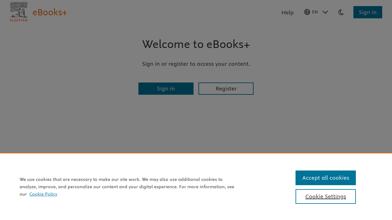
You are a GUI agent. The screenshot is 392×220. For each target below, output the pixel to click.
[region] (196, 186)
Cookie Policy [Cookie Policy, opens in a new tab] (43, 194)
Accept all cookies (325, 177)
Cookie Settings (325, 196)
